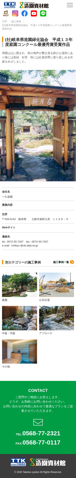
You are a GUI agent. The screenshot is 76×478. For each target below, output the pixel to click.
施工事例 (16, 21)
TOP (4, 21)
